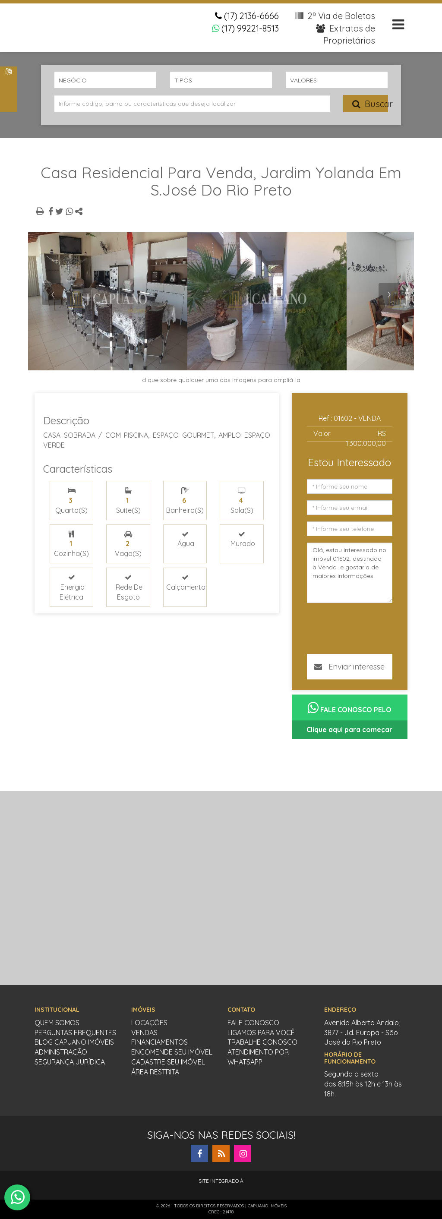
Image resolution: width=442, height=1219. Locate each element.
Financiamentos (159, 1042)
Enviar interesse (349, 667)
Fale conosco (253, 1022)
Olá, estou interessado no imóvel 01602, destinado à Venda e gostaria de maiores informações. (349, 573)
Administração (61, 1052)
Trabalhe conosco (262, 1042)
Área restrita (155, 1071)
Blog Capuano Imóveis (74, 1042)
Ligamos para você (261, 1032)
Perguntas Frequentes (75, 1032)
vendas (144, 1032)
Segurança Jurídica (70, 1062)
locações (149, 1022)
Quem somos (57, 1022)
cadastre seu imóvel (168, 1062)
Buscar (370, 103)
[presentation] (52, 294)
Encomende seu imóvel (171, 1052)
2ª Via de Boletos (335, 15)
